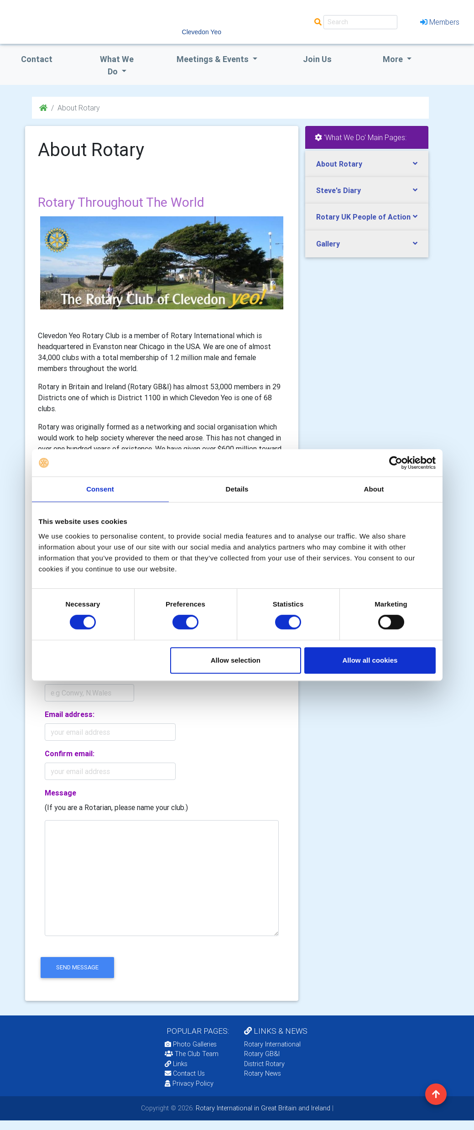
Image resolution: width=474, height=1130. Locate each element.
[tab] (366, 164)
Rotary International (272, 1044)
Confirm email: (69, 753)
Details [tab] (237, 489)
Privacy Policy (189, 1083)
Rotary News (262, 1073)
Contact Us (185, 1073)
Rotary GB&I (262, 1054)
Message (60, 792)
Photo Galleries (191, 1044)
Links (176, 1064)
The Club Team (192, 1054)
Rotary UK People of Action (363, 216)
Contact (36, 59)
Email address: (69, 714)
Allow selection (235, 660)
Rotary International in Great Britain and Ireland (262, 1108)
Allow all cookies (370, 660)
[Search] (360, 22)
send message (77, 967)
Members (439, 21)
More (394, 59)
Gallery (328, 243)
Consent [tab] (100, 489)
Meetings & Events (213, 59)
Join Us (317, 59)
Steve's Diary (338, 190)
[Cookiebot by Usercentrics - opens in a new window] (396, 463)
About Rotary (339, 163)
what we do (117, 65)
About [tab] (374, 489)
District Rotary (264, 1064)
